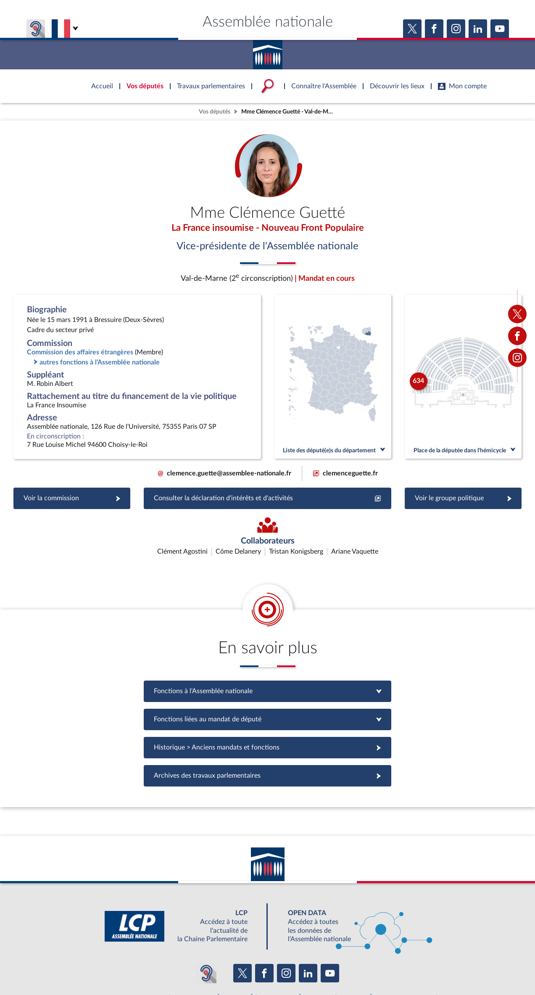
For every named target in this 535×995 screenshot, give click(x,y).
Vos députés (214, 111)
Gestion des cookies (379, 967)
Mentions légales (152, 967)
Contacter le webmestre (300, 967)
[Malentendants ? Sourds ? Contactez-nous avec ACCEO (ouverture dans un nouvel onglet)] (206, 924)
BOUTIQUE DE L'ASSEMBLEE (132, 948)
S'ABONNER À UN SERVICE (300, 948)
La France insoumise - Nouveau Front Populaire (268, 228)
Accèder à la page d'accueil (267, 51)
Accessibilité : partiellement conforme (222, 967)
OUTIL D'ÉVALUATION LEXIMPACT (390, 948)
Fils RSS (342, 967)
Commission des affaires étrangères (80, 353)
